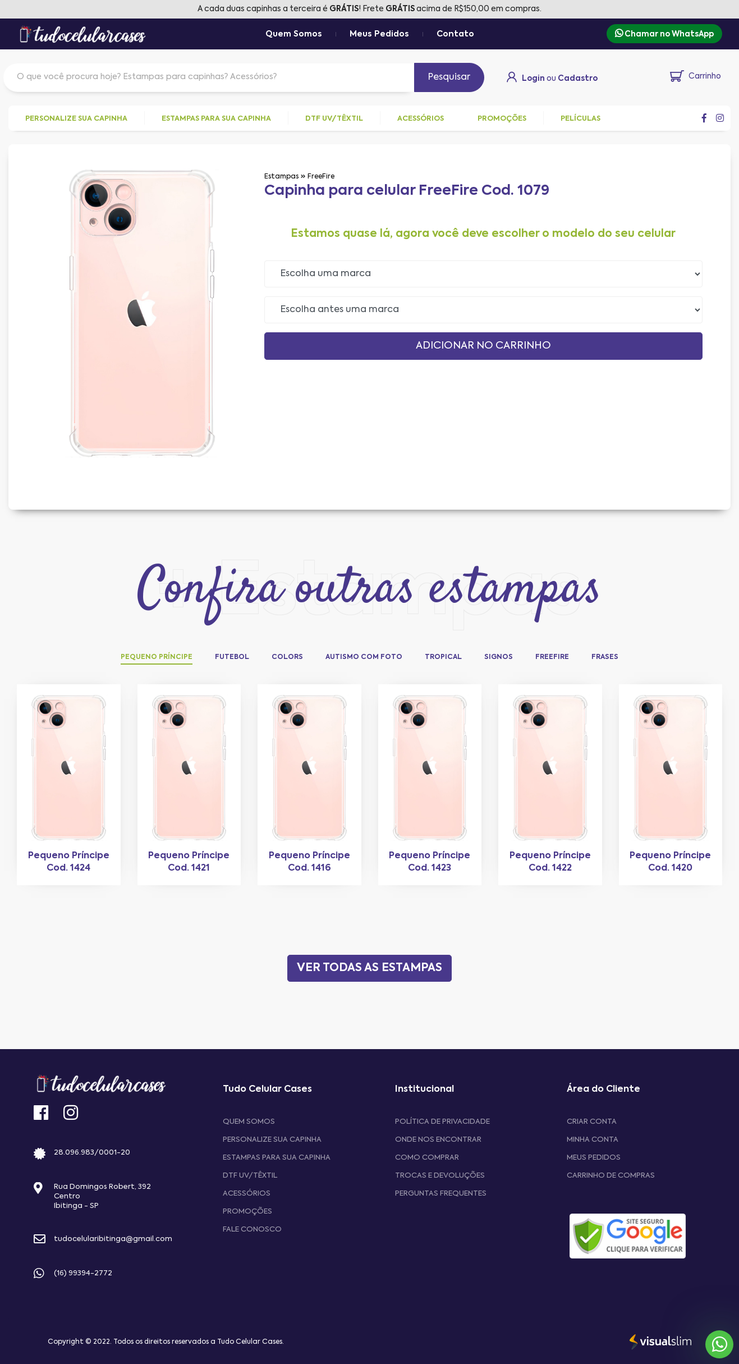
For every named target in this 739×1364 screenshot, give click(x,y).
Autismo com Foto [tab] (363, 657)
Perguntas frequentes (440, 1193)
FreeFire (320, 176)
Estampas (281, 176)
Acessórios (246, 1193)
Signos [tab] (498, 657)
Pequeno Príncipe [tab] (156, 657)
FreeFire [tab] (552, 657)
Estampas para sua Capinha (277, 1157)
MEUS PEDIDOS (594, 1157)
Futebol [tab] (232, 657)
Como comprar (427, 1157)
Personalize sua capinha (272, 1139)
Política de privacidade (442, 1121)
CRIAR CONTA (592, 1121)
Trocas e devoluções (440, 1175)
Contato (455, 34)
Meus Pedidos (379, 34)
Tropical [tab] (443, 657)
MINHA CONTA (592, 1139)
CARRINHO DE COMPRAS (611, 1175)
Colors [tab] (287, 657)
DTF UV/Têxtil (250, 1175)
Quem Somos (293, 34)
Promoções (247, 1211)
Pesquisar (449, 77)
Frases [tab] (604, 657)
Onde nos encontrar (438, 1139)
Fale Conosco (252, 1229)
